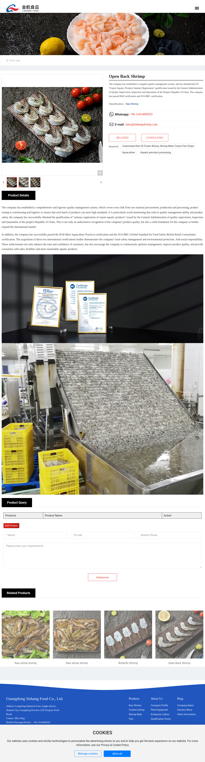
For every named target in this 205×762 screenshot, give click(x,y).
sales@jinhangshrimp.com (141, 124)
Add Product (11, 525)
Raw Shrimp (132, 104)
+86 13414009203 (41, 722)
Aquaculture (128, 152)
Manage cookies (88, 753)
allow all (117, 753)
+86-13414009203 (141, 114)
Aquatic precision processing (155, 152)
